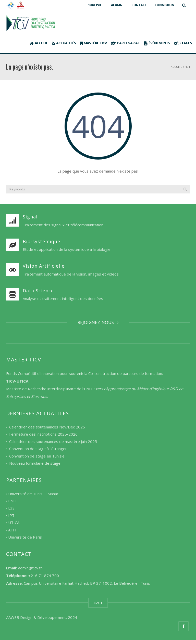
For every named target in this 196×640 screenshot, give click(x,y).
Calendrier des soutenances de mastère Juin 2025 (53, 441)
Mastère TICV (93, 43)
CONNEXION (164, 5)
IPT (11, 515)
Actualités (64, 43)
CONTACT (139, 5)
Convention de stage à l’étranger (38, 448)
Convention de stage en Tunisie (37, 456)
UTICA (13, 522)
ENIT (12, 500)
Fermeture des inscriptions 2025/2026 (43, 434)
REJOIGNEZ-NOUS (98, 322)
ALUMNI (117, 5)
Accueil (39, 43)
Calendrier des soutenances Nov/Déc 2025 (47, 426)
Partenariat (125, 43)
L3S (11, 508)
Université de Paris (25, 537)
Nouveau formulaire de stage (34, 463)
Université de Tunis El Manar (33, 493)
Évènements (157, 43)
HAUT (98, 602)
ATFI (12, 529)
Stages (183, 43)
